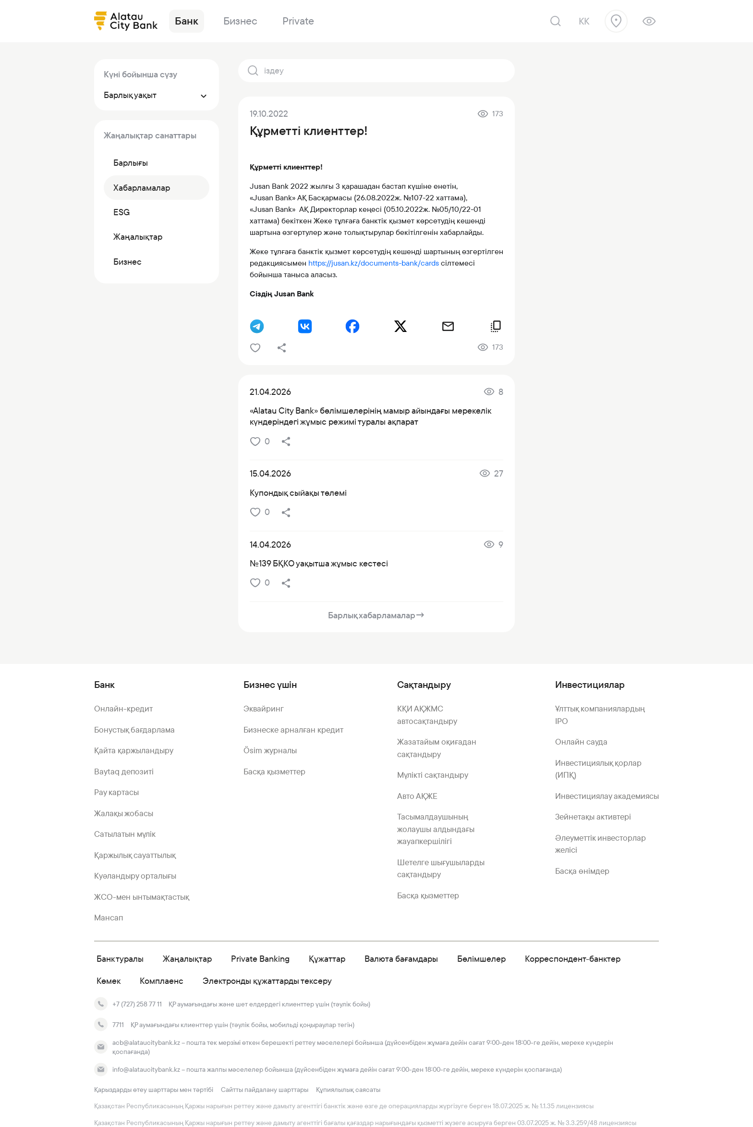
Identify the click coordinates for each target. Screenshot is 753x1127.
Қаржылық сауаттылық (135, 855)
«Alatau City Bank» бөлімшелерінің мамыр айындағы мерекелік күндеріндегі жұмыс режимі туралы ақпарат (370, 416)
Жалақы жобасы (123, 813)
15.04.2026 (270, 473)
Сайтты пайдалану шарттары (264, 1089)
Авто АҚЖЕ (417, 796)
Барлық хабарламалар (376, 615)
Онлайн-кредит (123, 708)
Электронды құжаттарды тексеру (267, 980)
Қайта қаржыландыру (133, 750)
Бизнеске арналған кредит (293, 729)
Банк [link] (186, 20)
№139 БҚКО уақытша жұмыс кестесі (319, 563)
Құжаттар (327, 958)
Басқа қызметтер (274, 771)
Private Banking (260, 958)
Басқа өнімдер (582, 871)
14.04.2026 (270, 544)
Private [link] (298, 20)
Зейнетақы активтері (593, 816)
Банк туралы (120, 958)
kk (584, 21)
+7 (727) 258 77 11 (137, 1004)
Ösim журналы (270, 750)
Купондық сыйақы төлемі (298, 492)
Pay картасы (116, 792)
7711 (118, 1024)
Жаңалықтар (187, 958)
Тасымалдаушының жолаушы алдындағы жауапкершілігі (435, 828)
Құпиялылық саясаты (348, 1089)
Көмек (109, 980)
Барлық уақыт (156, 94)
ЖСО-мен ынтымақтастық (141, 897)
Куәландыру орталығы (135, 875)
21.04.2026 (270, 391)
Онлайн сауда (581, 741)
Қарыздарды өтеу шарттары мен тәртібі (153, 1089)
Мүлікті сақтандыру (432, 775)
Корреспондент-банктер (572, 958)
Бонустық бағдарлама (134, 729)
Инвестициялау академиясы (607, 796)
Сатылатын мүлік (125, 834)
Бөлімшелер (481, 958)
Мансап (108, 917)
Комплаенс (161, 980)
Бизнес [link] (240, 20)
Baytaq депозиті (124, 771)
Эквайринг (263, 708)
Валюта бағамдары (401, 958)
